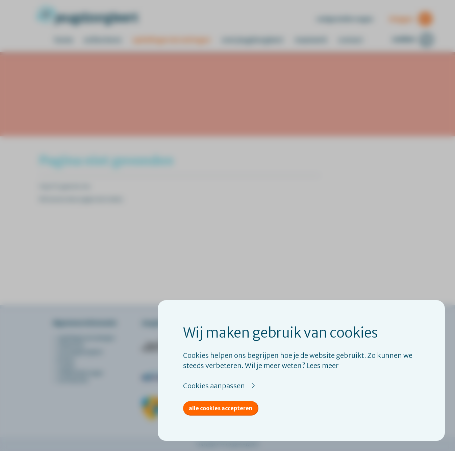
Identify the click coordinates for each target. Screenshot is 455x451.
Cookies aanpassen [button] (214, 385)
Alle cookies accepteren (220, 408)
